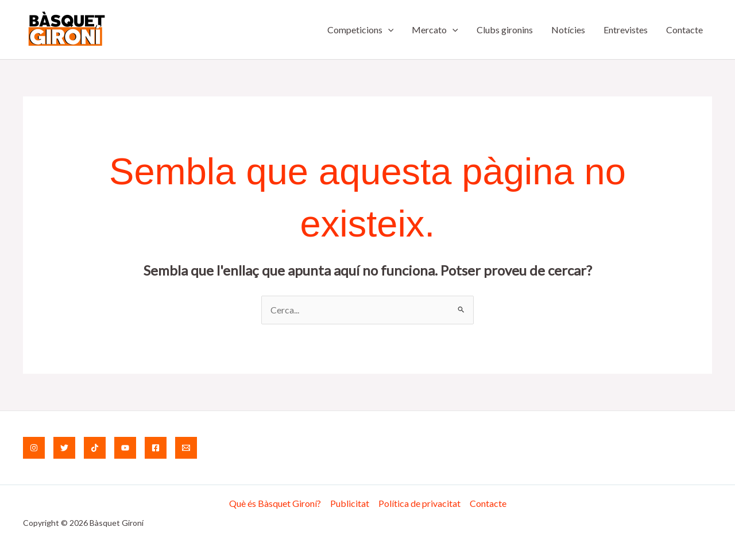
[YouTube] (125, 448)
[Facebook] (156, 448)
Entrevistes (626, 29)
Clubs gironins (505, 29)
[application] (388, 29)
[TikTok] (95, 448)
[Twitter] (64, 448)
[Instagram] (34, 448)
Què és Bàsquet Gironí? (275, 503)
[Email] (186, 448)
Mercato (435, 29)
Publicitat (349, 503)
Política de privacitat (419, 503)
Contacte (684, 29)
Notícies (568, 29)
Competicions (360, 29)
